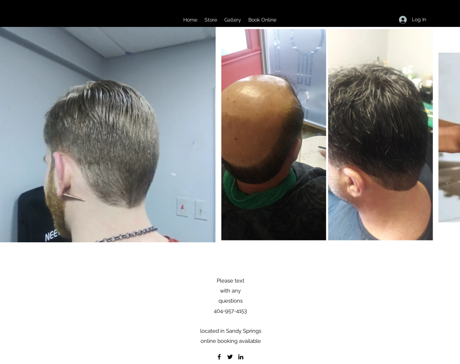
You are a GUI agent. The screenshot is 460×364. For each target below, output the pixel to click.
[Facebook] (219, 356)
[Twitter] (230, 356)
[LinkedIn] (240, 356)
